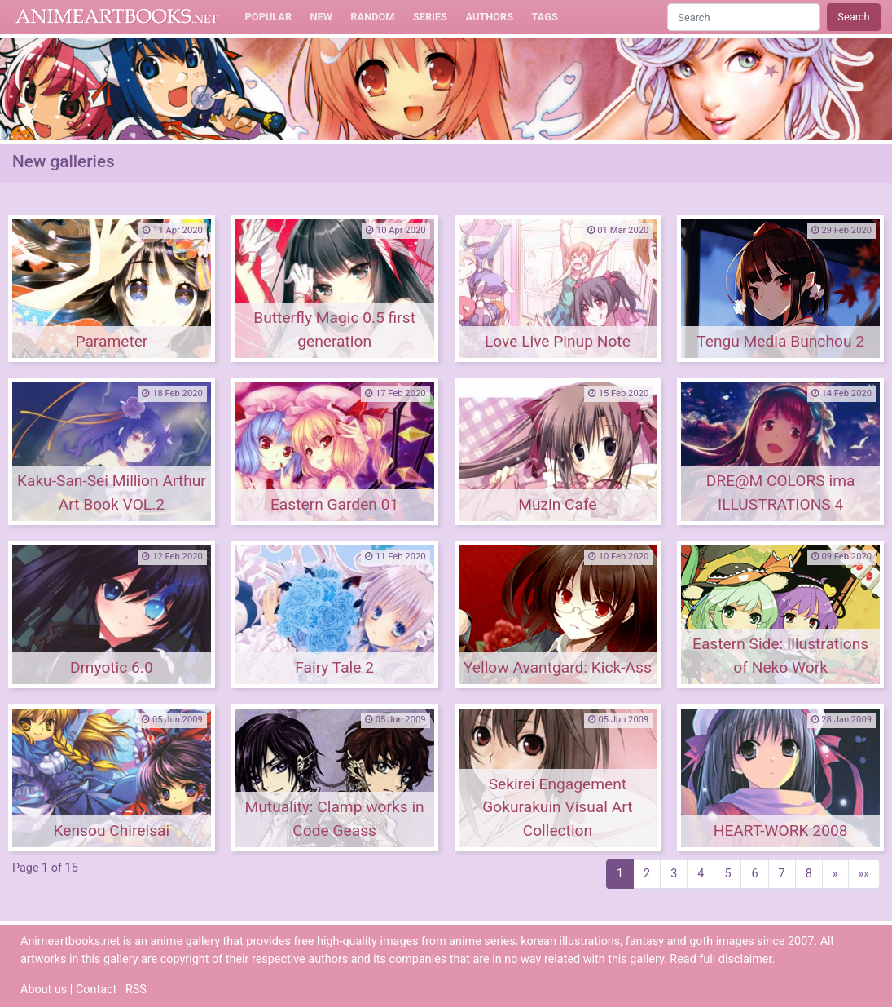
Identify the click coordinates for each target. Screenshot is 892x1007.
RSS (136, 989)
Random (372, 17)
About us (43, 989)
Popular (268, 17)
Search (853, 17)
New (321, 17)
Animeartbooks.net (116, 17)
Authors (489, 17)
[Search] (743, 16)
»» (864, 874)
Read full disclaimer (720, 959)
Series (430, 17)
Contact (96, 989)
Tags (545, 17)
